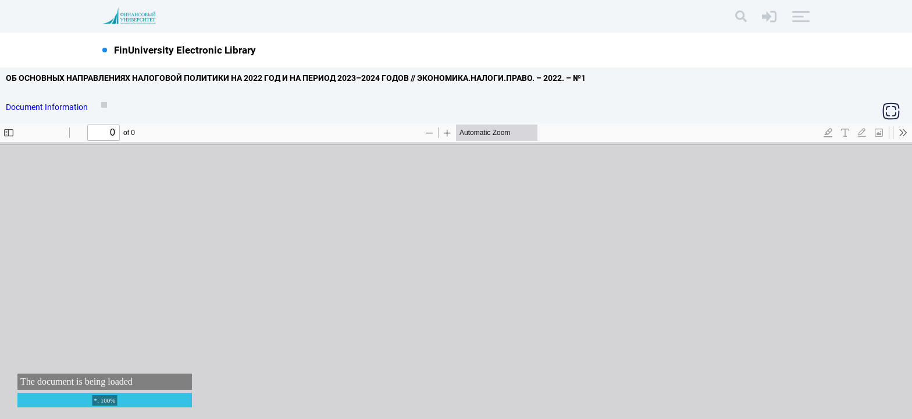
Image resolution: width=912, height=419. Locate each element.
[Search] (741, 16)
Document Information (48, 107)
